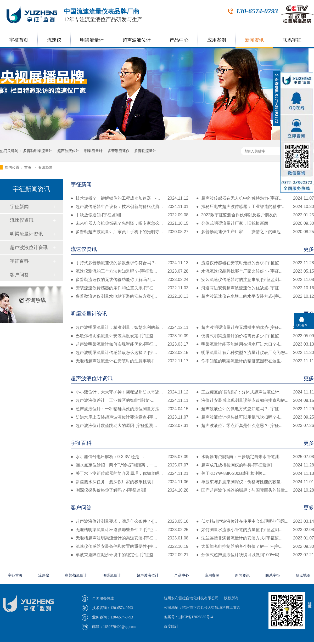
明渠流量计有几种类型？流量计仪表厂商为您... (255, 352)
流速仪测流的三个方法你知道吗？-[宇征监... (129, 271)
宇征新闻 (192, 184)
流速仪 (54, 40)
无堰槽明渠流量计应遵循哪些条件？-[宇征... (129, 530)
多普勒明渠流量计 (37, 151)
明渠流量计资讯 (192, 313)
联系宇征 (292, 40)
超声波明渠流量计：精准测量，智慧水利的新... (129, 327)
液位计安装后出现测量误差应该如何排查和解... (255, 400)
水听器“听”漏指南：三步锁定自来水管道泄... (255, 457)
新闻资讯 (254, 40)
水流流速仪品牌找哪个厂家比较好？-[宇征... (255, 271)
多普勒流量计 (145, 151)
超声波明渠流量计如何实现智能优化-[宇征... (129, 344)
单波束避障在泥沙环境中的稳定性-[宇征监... (129, 555)
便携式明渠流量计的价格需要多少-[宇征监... (255, 336)
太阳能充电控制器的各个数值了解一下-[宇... (255, 546)
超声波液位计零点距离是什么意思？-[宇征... (255, 425)
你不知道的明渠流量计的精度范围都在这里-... (255, 361)
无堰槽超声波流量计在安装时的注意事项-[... (129, 361)
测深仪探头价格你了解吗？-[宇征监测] (129, 490)
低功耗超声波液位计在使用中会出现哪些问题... (255, 521)
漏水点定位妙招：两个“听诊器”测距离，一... (129, 465)
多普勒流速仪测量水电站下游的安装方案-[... (129, 296)
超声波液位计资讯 (192, 378)
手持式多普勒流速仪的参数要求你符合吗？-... (129, 263)
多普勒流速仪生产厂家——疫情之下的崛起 (255, 232)
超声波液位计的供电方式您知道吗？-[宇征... (255, 409)
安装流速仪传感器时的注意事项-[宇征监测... (255, 279)
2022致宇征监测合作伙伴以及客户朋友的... (255, 215)
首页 (28, 167)
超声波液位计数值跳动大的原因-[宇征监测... (129, 425)
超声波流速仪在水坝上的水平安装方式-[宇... (255, 296)
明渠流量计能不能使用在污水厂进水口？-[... (255, 344)
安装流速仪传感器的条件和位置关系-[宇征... (129, 288)
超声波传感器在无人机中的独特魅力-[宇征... (255, 198)
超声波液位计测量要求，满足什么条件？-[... (129, 521)
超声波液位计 (136, 40)
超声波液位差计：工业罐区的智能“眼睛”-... (129, 400)
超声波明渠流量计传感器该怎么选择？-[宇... (129, 352)
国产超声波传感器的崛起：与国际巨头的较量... (255, 490)
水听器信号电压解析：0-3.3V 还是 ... (129, 457)
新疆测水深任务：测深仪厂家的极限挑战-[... (129, 482)
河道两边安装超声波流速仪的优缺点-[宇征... (255, 288)
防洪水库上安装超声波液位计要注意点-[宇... (129, 417)
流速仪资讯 (192, 249)
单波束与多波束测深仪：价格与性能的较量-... (255, 482)
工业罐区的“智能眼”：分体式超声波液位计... (255, 392)
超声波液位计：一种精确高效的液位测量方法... (129, 409)
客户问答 (192, 507)
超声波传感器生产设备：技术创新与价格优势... (129, 206)
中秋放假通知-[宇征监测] (129, 215)
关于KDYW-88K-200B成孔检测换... (255, 473)
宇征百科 (192, 443)
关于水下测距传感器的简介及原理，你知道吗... (129, 473)
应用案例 (216, 40)
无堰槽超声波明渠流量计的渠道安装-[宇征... (129, 538)
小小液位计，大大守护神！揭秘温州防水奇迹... (129, 392)
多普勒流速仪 (119, 151)
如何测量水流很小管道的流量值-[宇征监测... (255, 530)
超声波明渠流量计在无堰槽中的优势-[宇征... (255, 327)
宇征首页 (18, 40)
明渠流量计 (92, 40)
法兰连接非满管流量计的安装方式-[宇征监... (255, 538)
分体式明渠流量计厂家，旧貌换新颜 (255, 223)
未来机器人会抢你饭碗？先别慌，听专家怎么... (129, 223)
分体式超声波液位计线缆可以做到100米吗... (255, 555)
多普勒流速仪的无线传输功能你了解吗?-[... (129, 279)
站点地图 (303, 575)
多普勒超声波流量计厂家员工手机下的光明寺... (129, 232)
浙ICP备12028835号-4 (195, 617)
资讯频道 (45, 167)
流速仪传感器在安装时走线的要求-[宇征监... (255, 263)
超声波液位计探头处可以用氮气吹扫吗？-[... (255, 417)
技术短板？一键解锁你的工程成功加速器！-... (129, 198)
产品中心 (179, 40)
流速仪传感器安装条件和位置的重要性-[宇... (129, 546)
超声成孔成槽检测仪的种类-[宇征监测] (255, 465)
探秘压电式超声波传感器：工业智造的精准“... (255, 206)
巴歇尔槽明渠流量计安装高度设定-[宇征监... (129, 336)
